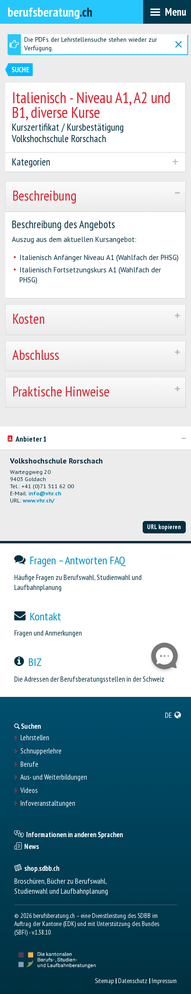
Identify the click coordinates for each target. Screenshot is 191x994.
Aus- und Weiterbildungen (53, 777)
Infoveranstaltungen (47, 803)
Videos (28, 790)
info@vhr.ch (44, 493)
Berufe (29, 764)
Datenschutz (132, 980)
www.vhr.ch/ (39, 500)
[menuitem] (173, 715)
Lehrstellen (34, 737)
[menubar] (167, 12)
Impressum (164, 980)
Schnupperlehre (41, 751)
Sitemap (104, 980)
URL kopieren (164, 526)
